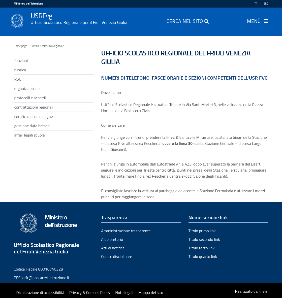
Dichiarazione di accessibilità (40, 292)
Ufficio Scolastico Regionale (48, 46)
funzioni (21, 60)
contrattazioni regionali (33, 107)
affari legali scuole (29, 135)
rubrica (20, 70)
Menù (254, 22)
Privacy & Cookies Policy (89, 292)
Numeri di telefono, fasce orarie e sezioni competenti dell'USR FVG (184, 78)
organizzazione (27, 88)
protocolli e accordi (30, 98)
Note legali (124, 292)
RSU (18, 79)
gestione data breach (32, 126)
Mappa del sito (150, 292)
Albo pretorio (112, 239)
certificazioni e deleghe (33, 116)
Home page (20, 46)
